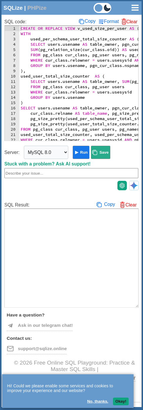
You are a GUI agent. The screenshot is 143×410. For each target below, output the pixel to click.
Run (84, 152)
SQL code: (15, 21)
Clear (131, 21)
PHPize (36, 8)
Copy (90, 21)
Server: (12, 152)
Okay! (120, 401)
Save (104, 152)
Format (111, 21)
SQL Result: (17, 204)
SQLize (13, 8)
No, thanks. (97, 401)
